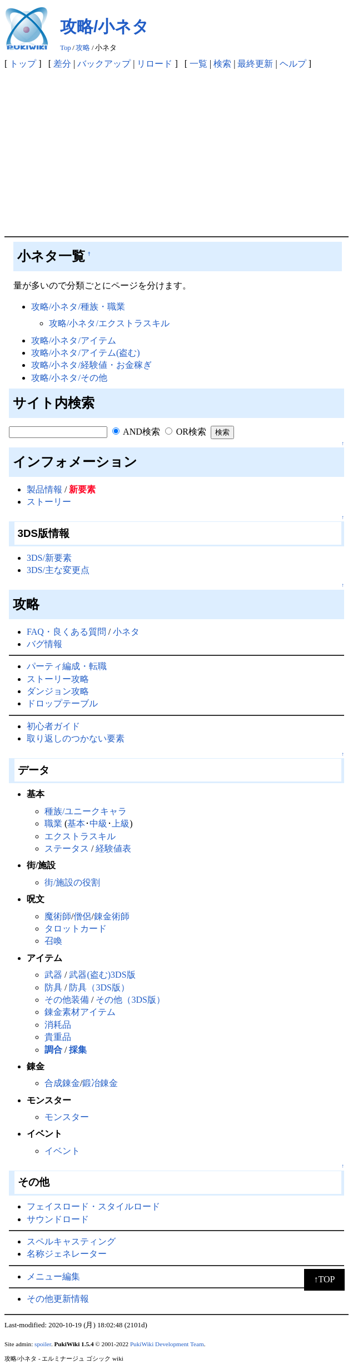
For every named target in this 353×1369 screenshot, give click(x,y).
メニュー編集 (53, 1276)
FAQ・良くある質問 (66, 631)
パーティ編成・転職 (67, 666)
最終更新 (255, 63)
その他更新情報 (58, 1298)
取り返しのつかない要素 (76, 738)
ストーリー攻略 (58, 679)
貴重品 (57, 1037)
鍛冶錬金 (100, 1083)
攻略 (83, 48)
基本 (76, 823)
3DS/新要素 (49, 557)
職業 (53, 823)
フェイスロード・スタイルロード (93, 1206)
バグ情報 (44, 644)
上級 (121, 823)
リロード (154, 63)
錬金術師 (112, 916)
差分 (62, 63)
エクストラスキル (80, 836)
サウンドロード (58, 1219)
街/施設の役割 (72, 882)
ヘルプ (293, 63)
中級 (98, 823)
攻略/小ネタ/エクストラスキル (109, 323)
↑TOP (324, 1279)
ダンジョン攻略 (58, 691)
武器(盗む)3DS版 (102, 974)
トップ (22, 63)
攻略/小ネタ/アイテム (73, 340)
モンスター (66, 1117)
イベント (62, 1151)
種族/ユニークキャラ (85, 811)
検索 (222, 63)
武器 (53, 974)
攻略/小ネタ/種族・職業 (78, 306)
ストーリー (49, 501)
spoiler (42, 1344)
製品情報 (44, 489)
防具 (53, 987)
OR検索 (185, 431)
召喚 (53, 940)
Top (65, 48)
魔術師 (57, 916)
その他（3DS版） (130, 999)
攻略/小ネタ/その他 (69, 377)
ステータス (66, 848)
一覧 (198, 63)
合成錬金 (62, 1083)
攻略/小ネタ (104, 26)
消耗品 (57, 1024)
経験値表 (113, 848)
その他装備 (66, 999)
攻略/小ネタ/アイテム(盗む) (85, 352)
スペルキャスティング (71, 1241)
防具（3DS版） (99, 987)
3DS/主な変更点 (58, 570)
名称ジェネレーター (67, 1253)
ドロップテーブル (62, 703)
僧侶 (82, 916)
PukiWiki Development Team (167, 1344)
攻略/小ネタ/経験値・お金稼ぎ (91, 365)
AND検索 (136, 431)
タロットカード (75, 928)
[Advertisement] (176, 153)
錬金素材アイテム (80, 1012)
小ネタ (126, 631)
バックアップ (104, 63)
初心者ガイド (53, 726)
